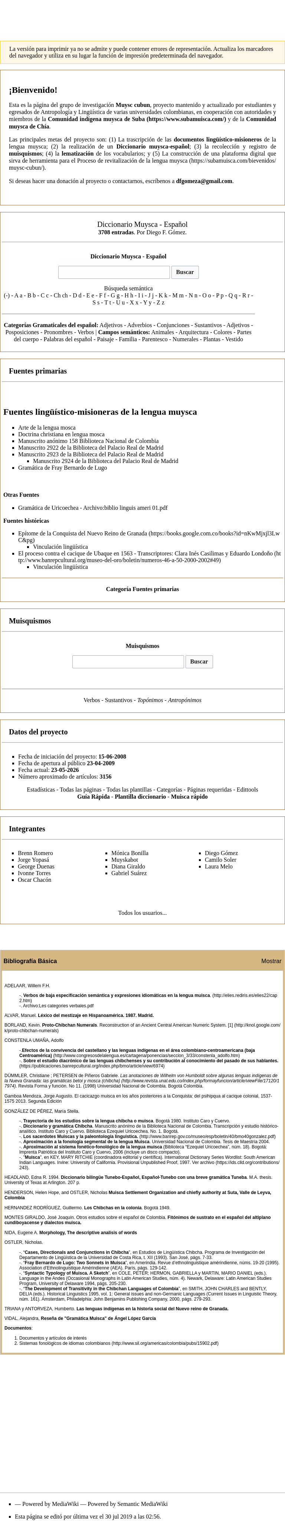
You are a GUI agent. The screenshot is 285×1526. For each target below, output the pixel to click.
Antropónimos (185, 700)
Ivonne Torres (34, 873)
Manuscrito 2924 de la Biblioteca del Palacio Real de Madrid (105, 461)
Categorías (169, 789)
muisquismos (25, 153)
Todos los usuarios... (142, 913)
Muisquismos (143, 646)
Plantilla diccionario (140, 796)
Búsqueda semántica (128, 288)
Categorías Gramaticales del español (50, 325)
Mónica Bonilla (129, 853)
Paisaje (105, 339)
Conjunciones (173, 325)
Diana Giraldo (128, 866)
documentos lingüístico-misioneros (218, 139)
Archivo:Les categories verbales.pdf (58, 1005)
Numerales (185, 339)
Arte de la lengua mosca (47, 427)
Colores (223, 332)
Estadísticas (41, 789)
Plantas (211, 339)
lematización (78, 153)
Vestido (234, 339)
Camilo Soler (220, 860)
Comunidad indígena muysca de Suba (96, 119)
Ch (57, 295)
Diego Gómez (221, 853)
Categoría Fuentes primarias (142, 589)
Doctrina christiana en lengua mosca (61, 434)
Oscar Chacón (34, 880)
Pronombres (58, 332)
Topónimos (150, 700)
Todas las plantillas (129, 789)
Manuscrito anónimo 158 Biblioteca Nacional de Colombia (88, 441)
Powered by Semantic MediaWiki (128, 1504)
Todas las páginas (81, 789)
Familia (128, 339)
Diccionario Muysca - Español (129, 256)
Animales (162, 332)
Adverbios (139, 325)
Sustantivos (208, 325)
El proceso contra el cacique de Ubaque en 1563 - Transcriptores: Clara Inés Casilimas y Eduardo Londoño (145, 553)
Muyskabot (124, 860)
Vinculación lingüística (60, 547)
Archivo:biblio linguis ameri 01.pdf (125, 508)
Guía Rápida (93, 796)
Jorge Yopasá (33, 860)
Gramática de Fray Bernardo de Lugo (62, 467)
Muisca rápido (189, 796)
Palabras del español (68, 339)
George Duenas (36, 866)
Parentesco (154, 339)
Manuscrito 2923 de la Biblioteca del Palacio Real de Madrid (90, 454)
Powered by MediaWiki (50, 1504)
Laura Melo (219, 866)
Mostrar (271, 961)
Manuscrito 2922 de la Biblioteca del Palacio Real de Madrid (90, 447)
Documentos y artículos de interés (52, 1338)
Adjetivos (110, 325)
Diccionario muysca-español (153, 146)
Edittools (247, 789)
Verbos (86, 332)
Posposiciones (22, 332)
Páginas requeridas (209, 789)
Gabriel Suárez (129, 873)
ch (65, 295)
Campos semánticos (123, 332)
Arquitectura (193, 332)
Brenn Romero (35, 853)
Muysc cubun (133, 105)
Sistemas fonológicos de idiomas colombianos (64, 1343)
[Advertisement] (142, 16)
